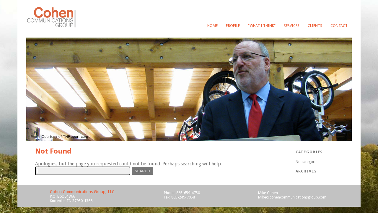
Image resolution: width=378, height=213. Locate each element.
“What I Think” (262, 25)
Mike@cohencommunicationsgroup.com (292, 197)
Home (212, 25)
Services (291, 25)
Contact (339, 25)
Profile (233, 25)
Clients (315, 25)
